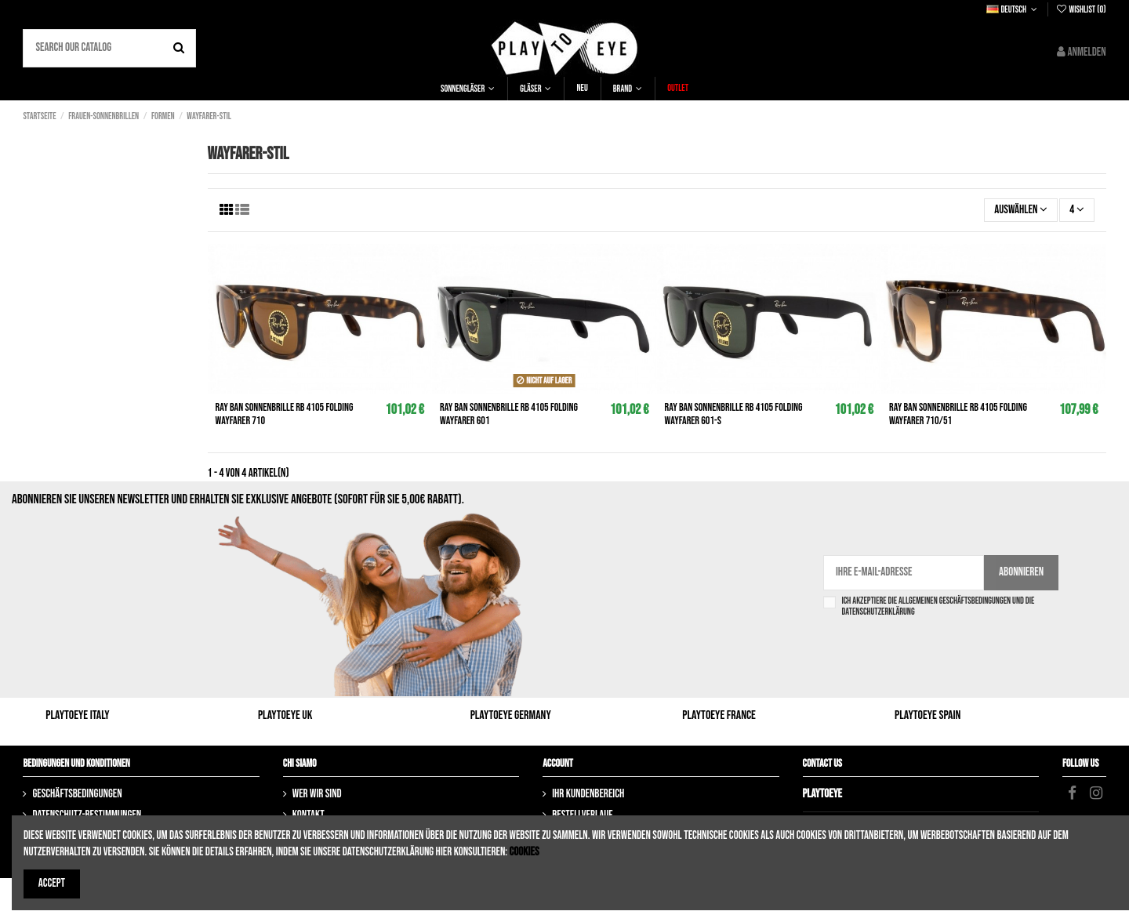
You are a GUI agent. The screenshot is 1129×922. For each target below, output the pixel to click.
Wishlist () (1080, 10)
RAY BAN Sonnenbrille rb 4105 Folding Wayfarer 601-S (734, 414)
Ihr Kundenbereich (588, 793)
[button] (467, 88)
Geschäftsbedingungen (77, 793)
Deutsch (1013, 10)
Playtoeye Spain (927, 715)
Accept (51, 883)
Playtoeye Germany (510, 715)
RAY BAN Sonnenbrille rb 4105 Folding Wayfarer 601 (509, 414)
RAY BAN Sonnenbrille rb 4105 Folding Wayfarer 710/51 (958, 414)
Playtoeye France (719, 715)
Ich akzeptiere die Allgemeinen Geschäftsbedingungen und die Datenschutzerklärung (937, 607)
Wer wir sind (317, 793)
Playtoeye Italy (77, 715)
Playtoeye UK (285, 715)
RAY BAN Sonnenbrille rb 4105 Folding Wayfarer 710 (285, 414)
